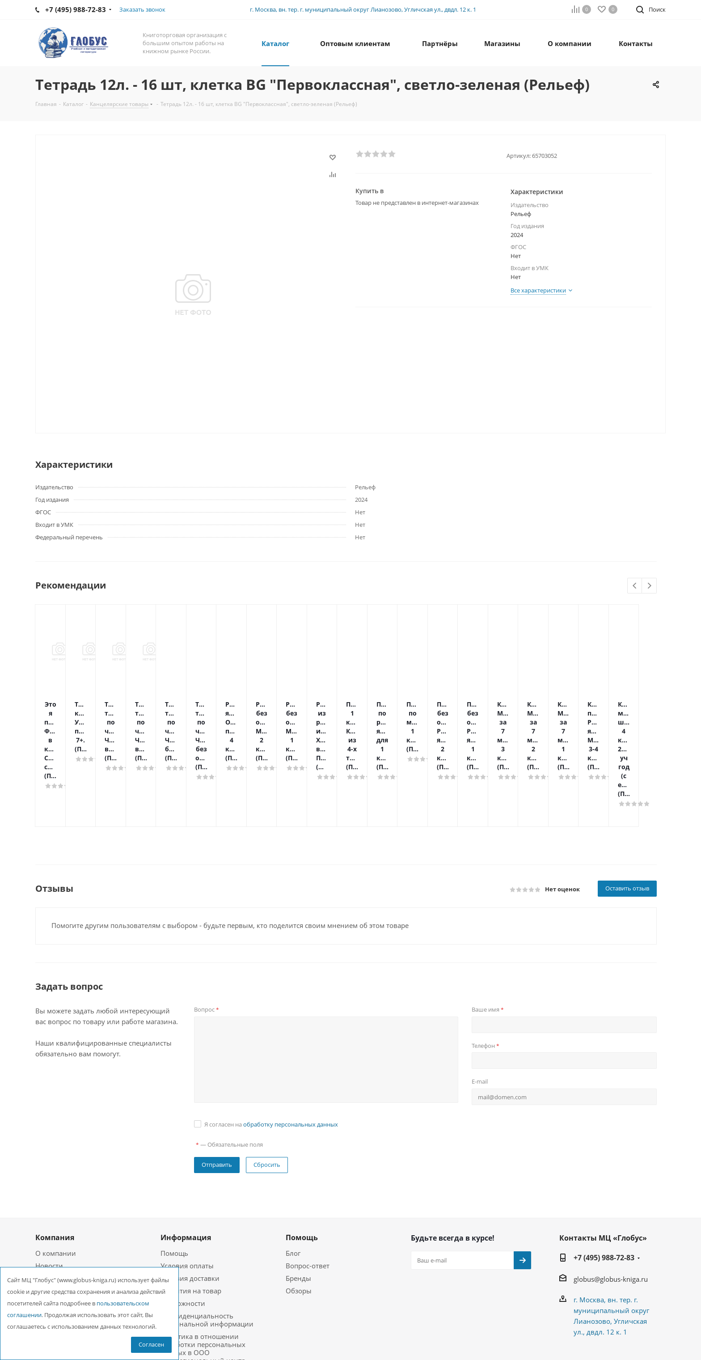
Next (649, 586)
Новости (49, 1194)
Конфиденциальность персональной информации (206, 1248)
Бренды (298, 1206)
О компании (55, 1181)
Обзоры (299, 1219)
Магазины (52, 1219)
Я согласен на (271, 1053)
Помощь (174, 1181)
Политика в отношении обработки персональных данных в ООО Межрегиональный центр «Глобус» (202, 1280)
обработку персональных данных (290, 1053)
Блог (293, 1181)
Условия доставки (190, 1206)
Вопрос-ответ (307, 1194)
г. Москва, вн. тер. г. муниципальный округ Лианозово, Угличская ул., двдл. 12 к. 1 (363, 9)
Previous (635, 586)
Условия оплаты (187, 1194)
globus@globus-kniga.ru (611, 1207)
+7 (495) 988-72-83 (604, 1186)
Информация (185, 1166)
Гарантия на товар (190, 1219)
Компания (54, 1166)
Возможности (182, 1231)
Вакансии (51, 1206)
